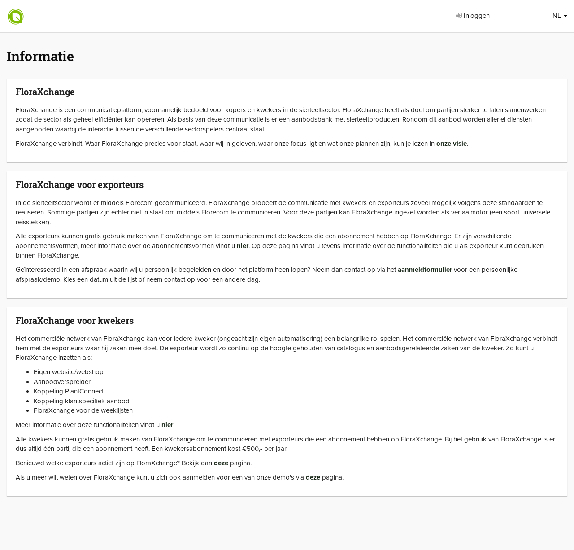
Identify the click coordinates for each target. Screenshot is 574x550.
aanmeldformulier (425, 270)
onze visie (451, 144)
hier (242, 246)
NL (559, 16)
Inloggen (473, 16)
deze (221, 463)
